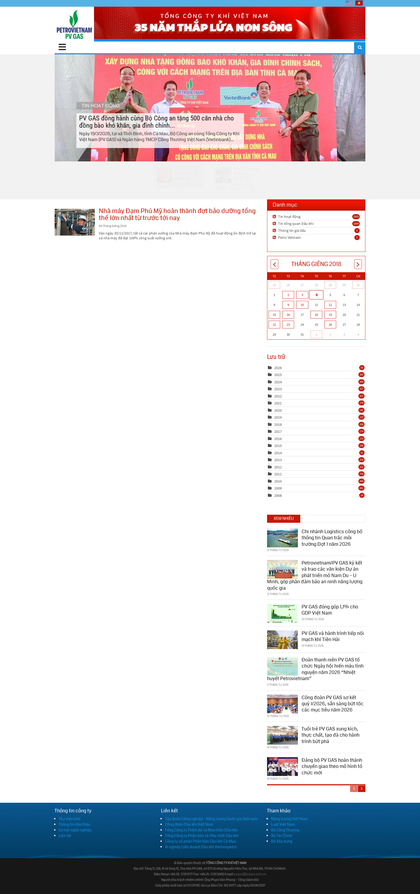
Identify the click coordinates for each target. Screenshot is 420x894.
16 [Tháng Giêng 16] (288, 314)
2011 (278, 474)
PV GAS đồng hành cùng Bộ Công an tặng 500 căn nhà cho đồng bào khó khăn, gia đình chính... (210, 107)
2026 (278, 367)
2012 (278, 467)
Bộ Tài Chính (281, 835)
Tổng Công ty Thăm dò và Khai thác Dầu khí (201, 830)
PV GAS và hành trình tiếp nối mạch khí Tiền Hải (333, 636)
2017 (278, 431)
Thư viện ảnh (69, 818)
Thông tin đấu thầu (74, 824)
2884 (356, 223)
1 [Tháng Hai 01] (316, 334)
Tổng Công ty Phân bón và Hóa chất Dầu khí (201, 835)
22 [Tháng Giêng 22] (274, 324)
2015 (278, 445)
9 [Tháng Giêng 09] (288, 304)
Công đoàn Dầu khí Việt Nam (189, 824)
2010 (278, 481)
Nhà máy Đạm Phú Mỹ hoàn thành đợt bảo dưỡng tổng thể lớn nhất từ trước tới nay (75, 222)
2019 (278, 417)
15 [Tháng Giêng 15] (274, 314)
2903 (356, 216)
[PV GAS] (74, 24)
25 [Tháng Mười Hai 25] (274, 285)
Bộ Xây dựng (281, 841)
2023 (278, 389)
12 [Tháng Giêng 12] (330, 304)
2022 (278, 396)
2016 (278, 438)
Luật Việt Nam (283, 824)
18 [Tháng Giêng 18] (316, 314)
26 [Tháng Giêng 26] (330, 324)
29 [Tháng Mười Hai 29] (330, 285)
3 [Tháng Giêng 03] (302, 295)
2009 (278, 488)
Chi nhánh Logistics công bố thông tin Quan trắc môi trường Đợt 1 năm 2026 (332, 537)
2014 (278, 452)
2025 (278, 374)
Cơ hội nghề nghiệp (75, 830)
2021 (278, 403)
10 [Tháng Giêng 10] (302, 304)
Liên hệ (65, 835)
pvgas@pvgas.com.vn (250, 874)
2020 (278, 410)
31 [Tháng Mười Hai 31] (358, 285)
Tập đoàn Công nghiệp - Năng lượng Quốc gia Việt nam (211, 818)
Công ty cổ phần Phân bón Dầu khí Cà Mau (200, 841)
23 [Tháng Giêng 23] (288, 324)
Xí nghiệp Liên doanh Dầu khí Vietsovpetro (201, 847)
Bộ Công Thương (285, 830)
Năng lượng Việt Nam (289, 818)
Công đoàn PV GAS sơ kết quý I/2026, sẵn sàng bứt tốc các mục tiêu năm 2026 (332, 703)
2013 (278, 459)
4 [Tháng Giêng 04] (316, 294)
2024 (278, 382)
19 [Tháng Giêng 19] (330, 314)
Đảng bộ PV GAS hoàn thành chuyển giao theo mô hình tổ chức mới (332, 766)
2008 (278, 495)
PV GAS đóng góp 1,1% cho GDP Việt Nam (330, 609)
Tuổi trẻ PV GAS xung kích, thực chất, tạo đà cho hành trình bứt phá (330, 735)
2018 (278, 424)
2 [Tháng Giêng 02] (288, 295)
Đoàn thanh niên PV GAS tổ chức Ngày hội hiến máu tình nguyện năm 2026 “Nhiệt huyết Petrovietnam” (315, 669)
